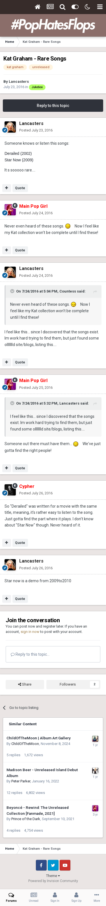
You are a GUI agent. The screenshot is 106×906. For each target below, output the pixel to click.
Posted (36, 130)
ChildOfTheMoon (25, 744)
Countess (67, 291)
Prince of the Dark (25, 819)
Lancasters (19, 81)
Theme (53, 876)
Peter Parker (20, 781)
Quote (20, 188)
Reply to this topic (53, 105)
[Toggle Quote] (12, 291)
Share (24, 684)
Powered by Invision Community (53, 881)
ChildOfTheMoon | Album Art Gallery (39, 738)
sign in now (30, 632)
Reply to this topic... (30, 654)
